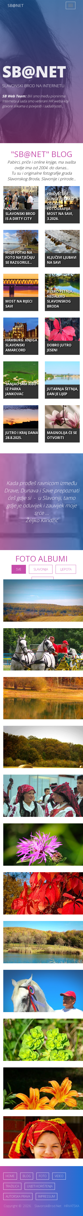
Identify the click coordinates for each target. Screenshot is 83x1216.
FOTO (43, 1176)
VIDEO (59, 1176)
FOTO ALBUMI (41, 558)
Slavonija (41, 569)
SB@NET (16, 5)
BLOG (27, 1176)
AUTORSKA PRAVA (18, 1196)
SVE (18, 569)
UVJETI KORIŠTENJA (40, 1186)
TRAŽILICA (12, 1186)
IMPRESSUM (46, 1196)
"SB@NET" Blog (41, 154)
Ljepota (65, 569)
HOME (10, 1176)
